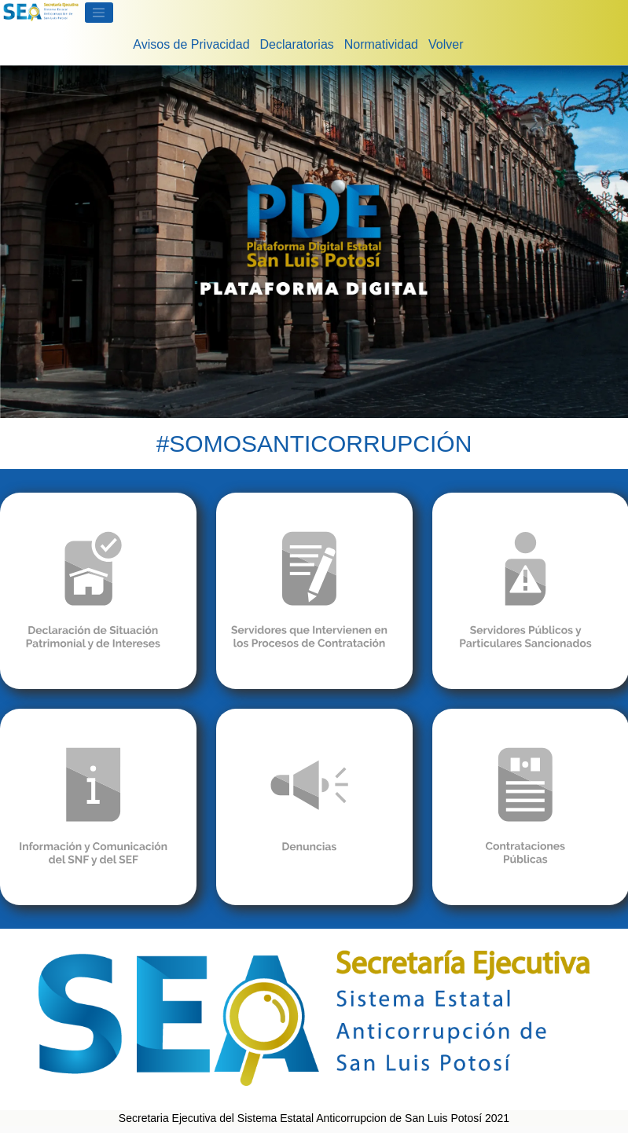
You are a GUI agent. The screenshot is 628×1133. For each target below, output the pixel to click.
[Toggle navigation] (99, 12)
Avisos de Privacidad (191, 44)
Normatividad (381, 44)
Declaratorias (297, 44)
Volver (445, 44)
